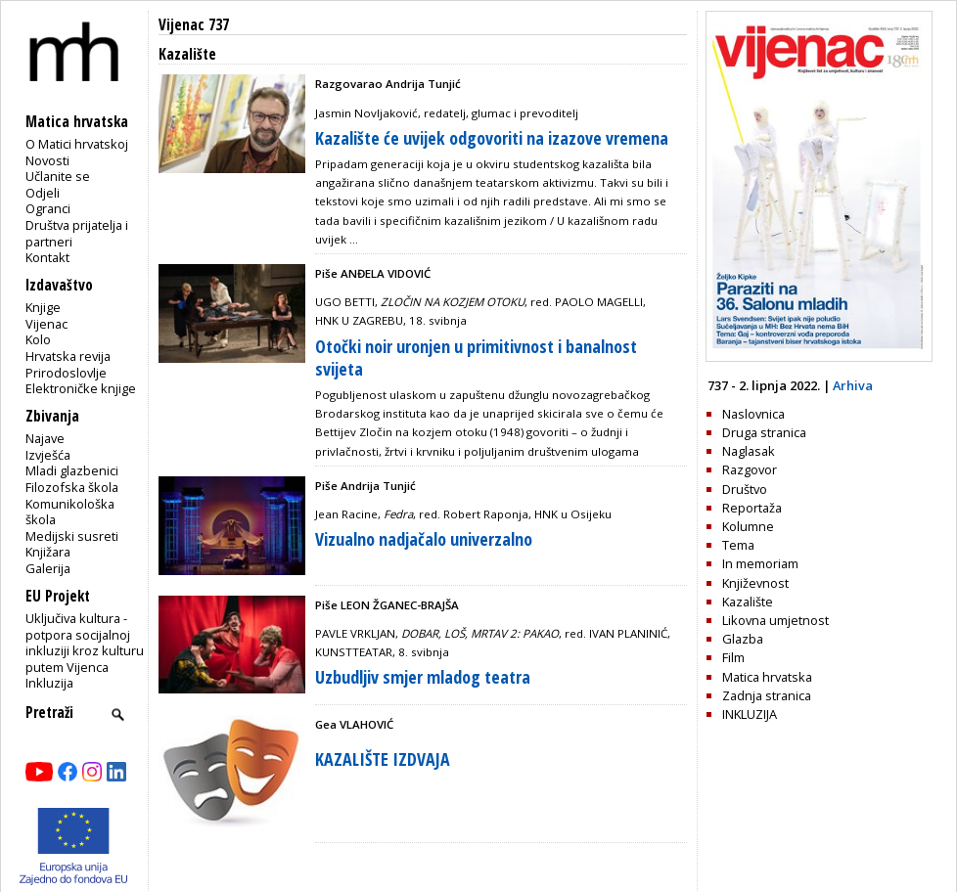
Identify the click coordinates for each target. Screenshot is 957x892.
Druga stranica (764, 432)
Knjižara (47, 551)
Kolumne (748, 526)
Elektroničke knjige (80, 388)
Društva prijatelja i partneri (76, 233)
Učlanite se (57, 176)
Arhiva (853, 385)
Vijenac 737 (194, 25)
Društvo (744, 489)
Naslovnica (753, 414)
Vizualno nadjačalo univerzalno (423, 539)
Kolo (38, 339)
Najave (45, 438)
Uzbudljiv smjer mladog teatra (422, 677)
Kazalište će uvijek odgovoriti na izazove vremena (491, 138)
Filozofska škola (71, 487)
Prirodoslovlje (66, 372)
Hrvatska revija (68, 356)
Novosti (47, 160)
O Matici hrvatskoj (76, 144)
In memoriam (760, 563)
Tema (738, 545)
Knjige (43, 307)
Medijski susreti (71, 536)
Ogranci (47, 208)
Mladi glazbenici (71, 470)
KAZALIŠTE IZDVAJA (382, 759)
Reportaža (752, 507)
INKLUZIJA (749, 714)
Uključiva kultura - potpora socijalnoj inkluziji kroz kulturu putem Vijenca (84, 642)
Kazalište (747, 601)
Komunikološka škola (69, 512)
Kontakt (47, 257)
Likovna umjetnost (775, 620)
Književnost (755, 583)
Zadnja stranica (766, 695)
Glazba (742, 638)
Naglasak (748, 451)
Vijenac (46, 324)
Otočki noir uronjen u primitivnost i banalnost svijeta (476, 357)
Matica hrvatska (767, 677)
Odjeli (42, 192)
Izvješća (47, 455)
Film (733, 657)
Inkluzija (49, 682)
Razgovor (749, 469)
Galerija (47, 568)
